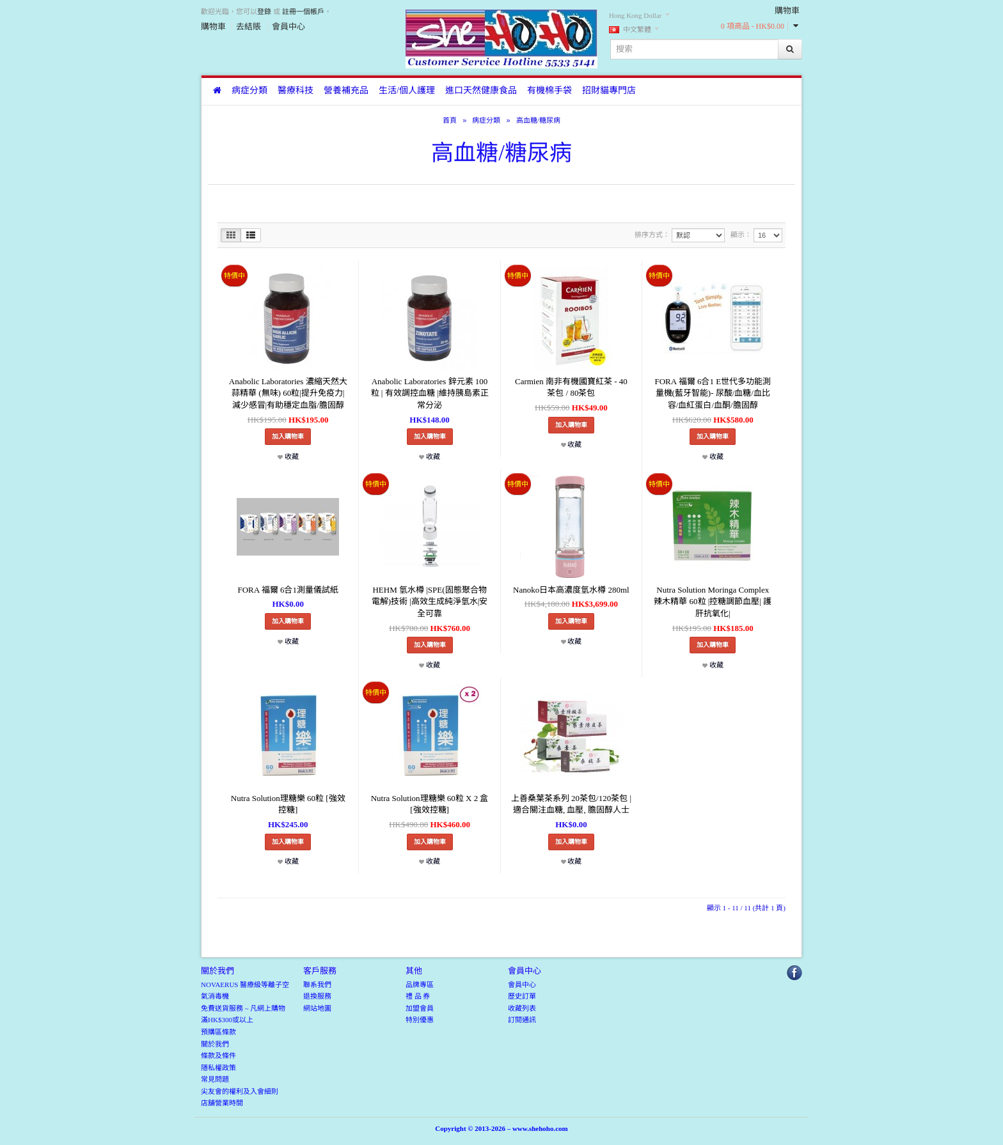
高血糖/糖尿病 (538, 120)
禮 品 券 (418, 996)
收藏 (288, 456)
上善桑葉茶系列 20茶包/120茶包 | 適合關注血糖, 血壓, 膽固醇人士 (571, 804)
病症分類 (249, 90)
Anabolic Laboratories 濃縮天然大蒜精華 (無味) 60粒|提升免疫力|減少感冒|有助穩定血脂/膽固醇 (288, 393)
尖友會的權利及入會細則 (239, 1091)
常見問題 (215, 1079)
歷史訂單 (522, 996)
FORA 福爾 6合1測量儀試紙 (287, 590)
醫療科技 (295, 90)
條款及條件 (218, 1055)
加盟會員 (420, 1008)
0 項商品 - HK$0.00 (752, 26)
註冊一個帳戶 (303, 11)
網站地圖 (317, 1008)
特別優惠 (420, 1020)
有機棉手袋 (549, 90)
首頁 (450, 120)
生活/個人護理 (407, 90)
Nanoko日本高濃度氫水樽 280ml (571, 590)
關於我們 (215, 1044)
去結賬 (248, 26)
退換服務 (317, 996)
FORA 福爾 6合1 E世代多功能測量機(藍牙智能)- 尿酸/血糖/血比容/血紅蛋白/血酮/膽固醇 (712, 393)
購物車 (213, 26)
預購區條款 (218, 1032)
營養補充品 (346, 90)
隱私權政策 (218, 1067)
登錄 (264, 11)
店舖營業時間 (222, 1103)
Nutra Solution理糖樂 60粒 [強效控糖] (288, 804)
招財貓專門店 (609, 90)
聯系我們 (317, 984)
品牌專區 (420, 984)
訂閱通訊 (522, 1020)
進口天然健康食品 (481, 90)
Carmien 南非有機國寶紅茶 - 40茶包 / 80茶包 (571, 387)
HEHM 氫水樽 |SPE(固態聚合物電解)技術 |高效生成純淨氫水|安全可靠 (430, 601)
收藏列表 (522, 1008)
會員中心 (288, 26)
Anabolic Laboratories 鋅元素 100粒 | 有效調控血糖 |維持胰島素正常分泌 (430, 393)
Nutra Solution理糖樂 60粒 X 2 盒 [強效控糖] (430, 804)
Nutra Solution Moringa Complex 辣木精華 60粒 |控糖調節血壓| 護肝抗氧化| (712, 601)
